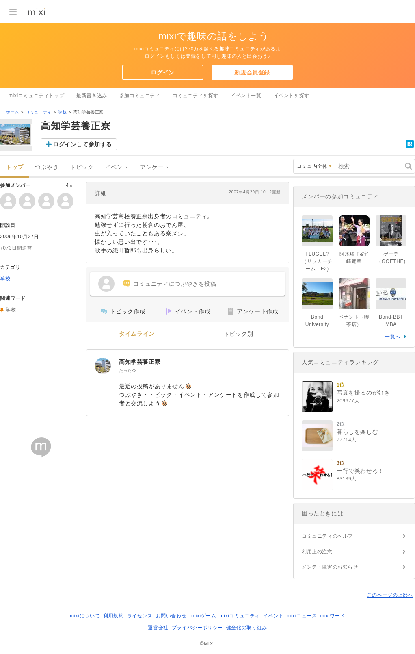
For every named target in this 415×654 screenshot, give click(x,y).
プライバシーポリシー (197, 627)
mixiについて (85, 616)
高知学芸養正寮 (139, 362)
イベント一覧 (246, 95)
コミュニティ (39, 112)
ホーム (12, 112)
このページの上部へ (390, 595)
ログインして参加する (82, 144)
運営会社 (158, 627)
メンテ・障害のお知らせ (330, 567)
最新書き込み (91, 95)
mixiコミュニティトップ (36, 95)
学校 (62, 112)
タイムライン (137, 334)
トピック (81, 167)
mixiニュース (302, 616)
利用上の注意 (317, 551)
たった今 (127, 370)
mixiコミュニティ (240, 616)
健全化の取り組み (246, 627)
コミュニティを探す (195, 95)
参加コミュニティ (139, 95)
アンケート (155, 167)
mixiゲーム (203, 616)
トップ (15, 167)
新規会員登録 (252, 72)
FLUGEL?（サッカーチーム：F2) (317, 261)
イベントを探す (291, 95)
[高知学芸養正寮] (103, 366)
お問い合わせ (171, 616)
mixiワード (332, 616)
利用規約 (113, 616)
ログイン (162, 72)
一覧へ (392, 336)
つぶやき (46, 167)
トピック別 (238, 334)
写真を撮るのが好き (363, 392)
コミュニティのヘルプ (327, 536)
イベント (117, 167)
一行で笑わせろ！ (360, 470)
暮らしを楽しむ (357, 431)
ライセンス (140, 616)
